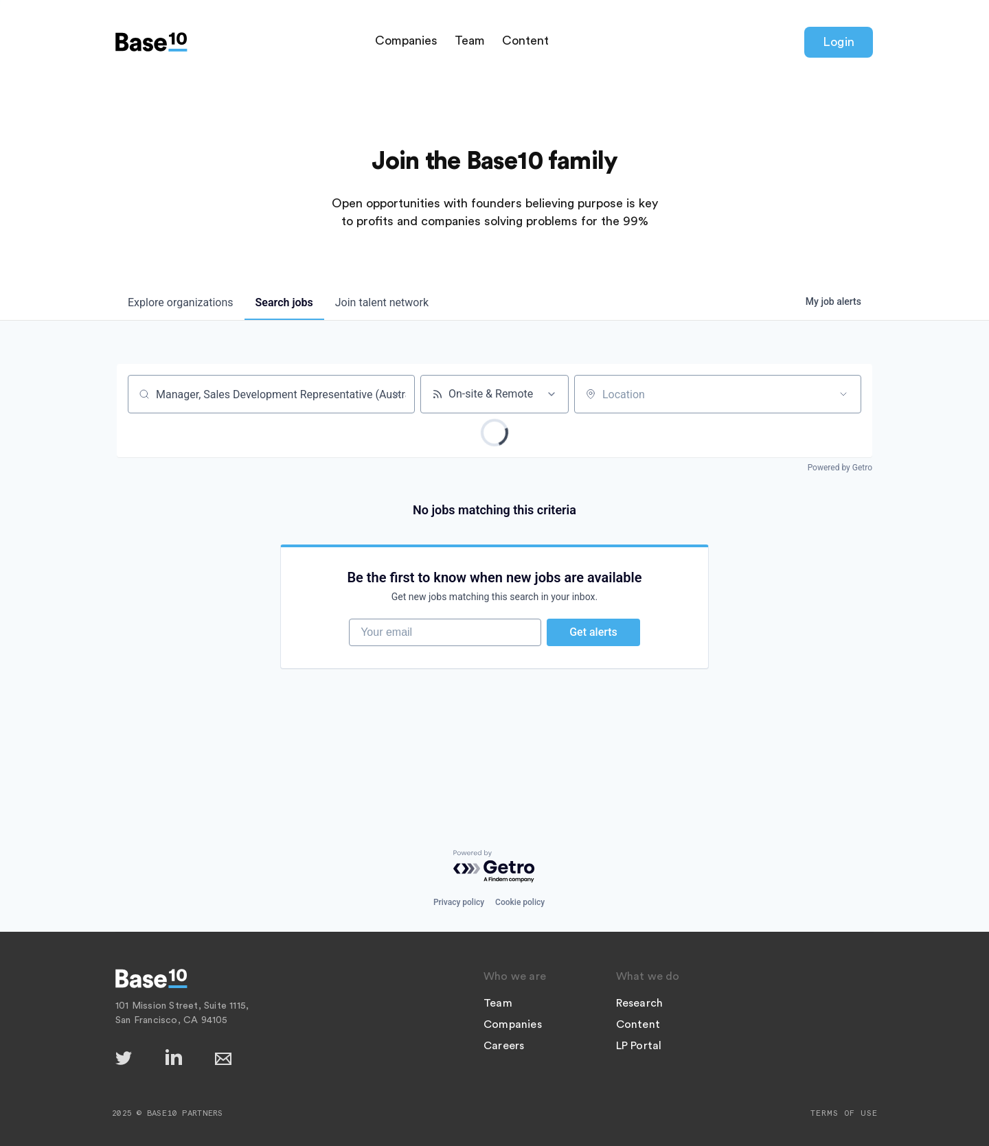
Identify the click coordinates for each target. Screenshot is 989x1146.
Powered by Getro (840, 467)
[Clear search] (397, 394)
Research (639, 1003)
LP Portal (639, 1045)
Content (525, 40)
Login (838, 42)
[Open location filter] (843, 394)
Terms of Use (844, 1113)
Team (470, 40)
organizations (181, 302)
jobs (284, 302)
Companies (406, 40)
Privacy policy (458, 902)
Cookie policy (520, 902)
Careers (504, 1045)
